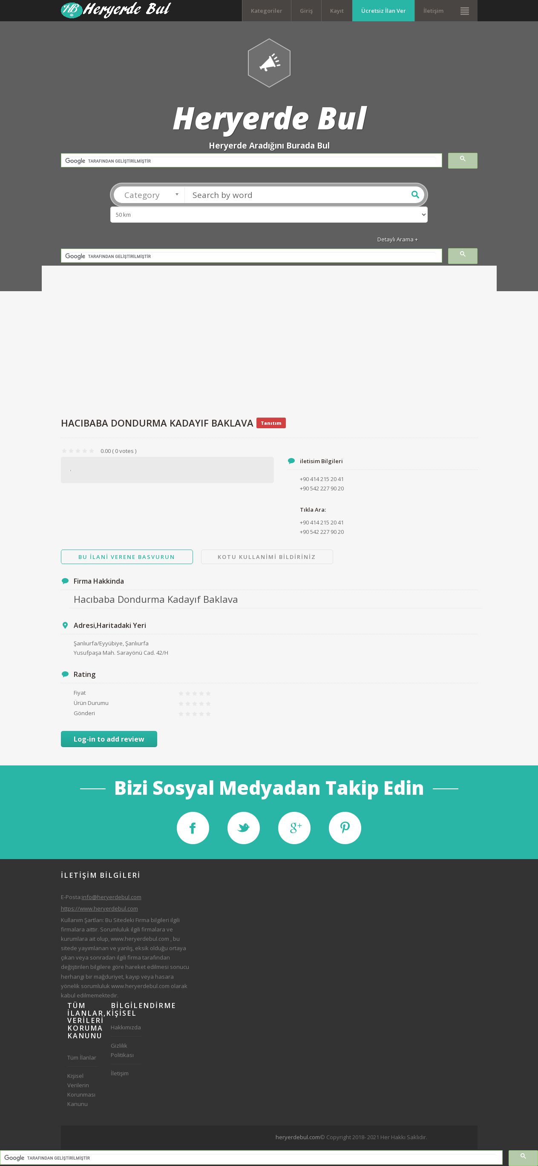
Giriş (306, 10)
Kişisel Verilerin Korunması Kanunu (81, 1090)
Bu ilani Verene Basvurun (126, 557)
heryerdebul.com (298, 1137)
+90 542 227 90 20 (322, 532)
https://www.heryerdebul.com (99, 908)
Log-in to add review (109, 739)
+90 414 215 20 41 (322, 522)
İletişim (433, 10)
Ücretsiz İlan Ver (383, 10)
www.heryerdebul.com (140, 939)
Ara (415, 194)
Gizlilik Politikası (122, 1050)
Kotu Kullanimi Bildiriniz (267, 557)
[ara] (250, 161)
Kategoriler (266, 10)
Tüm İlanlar (81, 1057)
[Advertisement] (269, 344)
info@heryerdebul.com (111, 897)
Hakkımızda (126, 1027)
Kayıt (337, 10)
